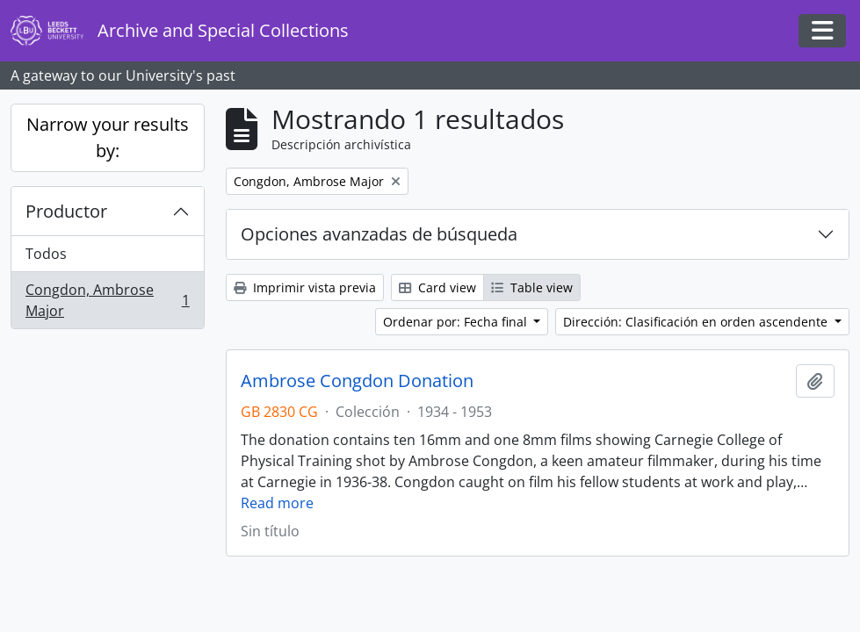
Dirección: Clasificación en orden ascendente (697, 321)
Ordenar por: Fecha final (457, 321)
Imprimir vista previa (305, 287)
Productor (66, 211)
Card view (437, 287)
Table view (532, 287)
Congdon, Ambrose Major (107, 300)
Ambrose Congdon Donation (357, 380)
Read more (277, 503)
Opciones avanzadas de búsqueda (379, 234)
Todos (46, 253)
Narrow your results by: (107, 137)
